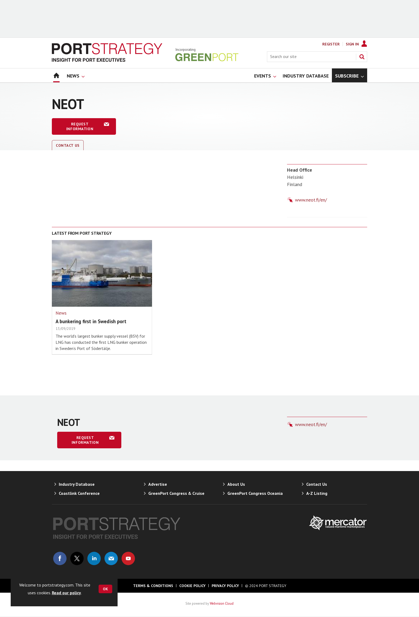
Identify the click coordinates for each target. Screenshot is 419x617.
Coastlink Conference (79, 493)
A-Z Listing (316, 493)
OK (105, 589)
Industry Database (77, 484)
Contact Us (68, 145)
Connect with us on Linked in (94, 558)
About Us (236, 484)
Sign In (352, 44)
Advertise (157, 484)
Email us (111, 558)
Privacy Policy (225, 585)
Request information (79, 126)
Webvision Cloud (222, 603)
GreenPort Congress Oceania (255, 493)
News (61, 313)
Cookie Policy (192, 585)
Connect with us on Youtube (128, 558)
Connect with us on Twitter (77, 558)
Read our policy (66, 592)
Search (362, 56)
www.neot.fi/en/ (311, 200)
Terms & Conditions (153, 585)
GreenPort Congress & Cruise (176, 493)
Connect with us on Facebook (60, 558)
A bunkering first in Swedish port (91, 321)
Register (331, 44)
